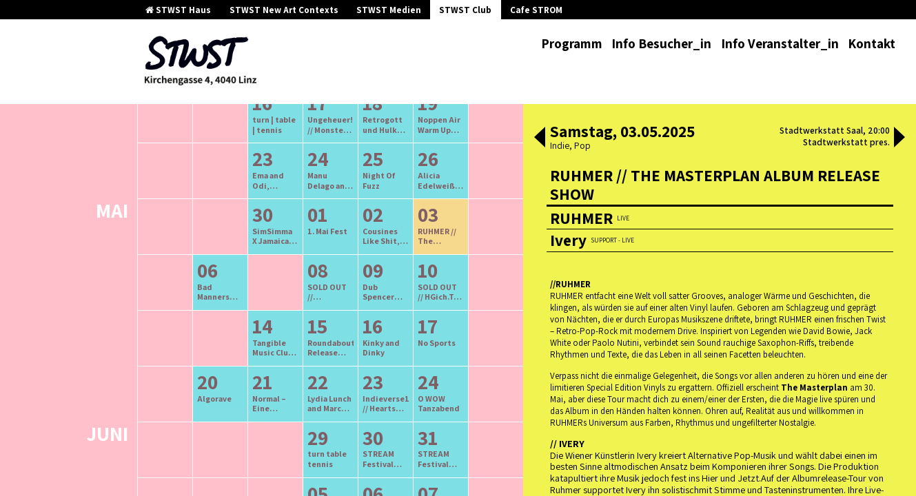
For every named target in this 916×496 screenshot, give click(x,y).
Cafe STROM (536, 10)
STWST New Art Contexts (284, 10)
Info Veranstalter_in (780, 43)
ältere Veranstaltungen (258, 170)
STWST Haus (178, 10)
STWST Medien (388, 10)
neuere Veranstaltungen (392, 170)
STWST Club (465, 10)
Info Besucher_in (661, 43)
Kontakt (871, 43)
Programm (571, 43)
